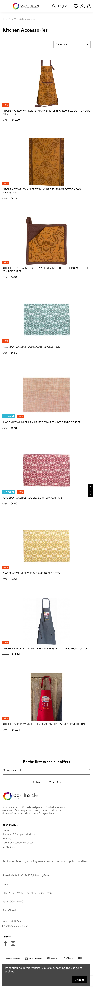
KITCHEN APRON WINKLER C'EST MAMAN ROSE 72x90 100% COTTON (43, 724)
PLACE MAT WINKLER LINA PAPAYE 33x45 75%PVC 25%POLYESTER (41, 422)
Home (5, 830)
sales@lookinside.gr (17, 926)
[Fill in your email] (44, 770)
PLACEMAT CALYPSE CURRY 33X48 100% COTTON (32, 573)
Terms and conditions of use (17, 842)
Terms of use (55, 782)
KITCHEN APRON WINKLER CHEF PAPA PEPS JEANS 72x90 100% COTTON (45, 648)
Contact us (8, 846)
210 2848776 (13, 921)
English (64, 6)
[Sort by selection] (72, 44)
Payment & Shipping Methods (18, 834)
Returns (6, 838)
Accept (79, 979)
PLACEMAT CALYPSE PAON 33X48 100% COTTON (31, 347)
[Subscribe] (88, 770)
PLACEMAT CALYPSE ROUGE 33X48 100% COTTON (32, 497)
